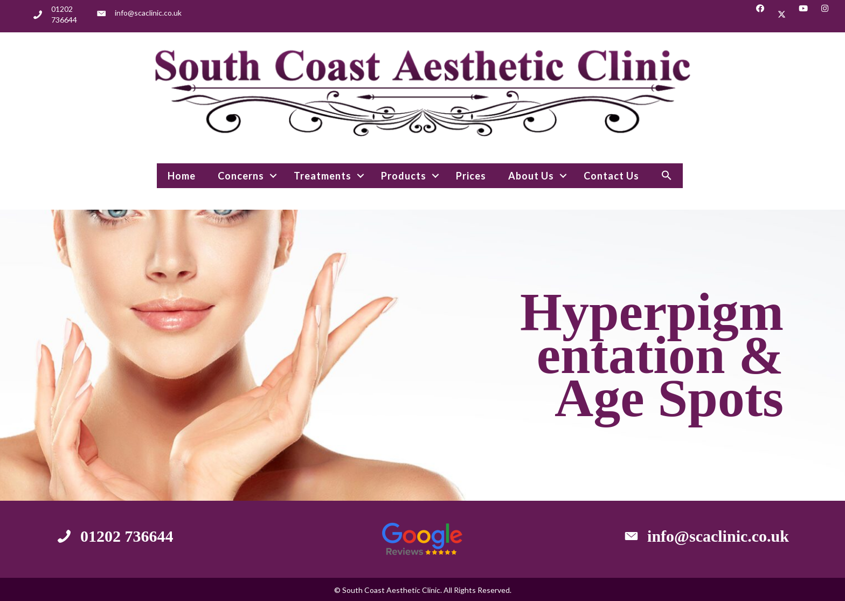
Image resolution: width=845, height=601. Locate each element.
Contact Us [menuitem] (611, 176)
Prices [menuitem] (471, 176)
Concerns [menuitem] (241, 176)
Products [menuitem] (403, 176)
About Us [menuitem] (531, 176)
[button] (760, 14)
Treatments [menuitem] (322, 176)
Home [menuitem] (182, 176)
